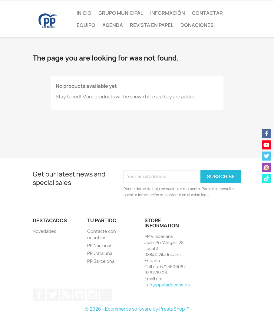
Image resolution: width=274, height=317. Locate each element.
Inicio (84, 13)
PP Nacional (99, 245)
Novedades (44, 231)
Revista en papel (151, 25)
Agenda (112, 25)
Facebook (39, 295)
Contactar (207, 13)
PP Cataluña (99, 253)
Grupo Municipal (120, 13)
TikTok (106, 295)
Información (167, 13)
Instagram (93, 295)
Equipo (86, 25)
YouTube (79, 295)
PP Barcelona (100, 261)
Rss (66, 295)
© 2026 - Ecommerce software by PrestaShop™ (137, 309)
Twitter (53, 295)
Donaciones (197, 25)
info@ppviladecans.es (167, 285)
